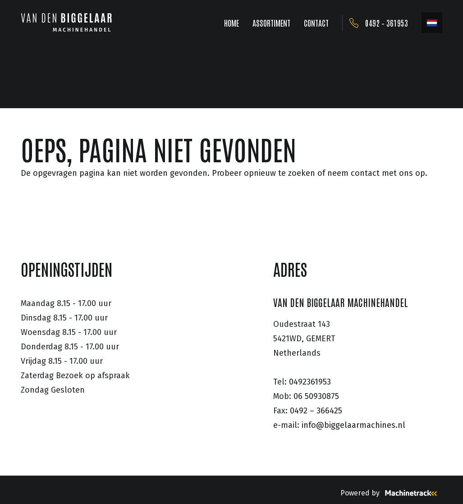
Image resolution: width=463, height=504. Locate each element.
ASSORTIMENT (271, 22)
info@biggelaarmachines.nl (353, 425)
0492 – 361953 (386, 22)
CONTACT (316, 22)
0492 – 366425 (316, 411)
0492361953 (310, 382)
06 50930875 (316, 396)
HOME (231, 22)
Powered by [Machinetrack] (391, 493)
